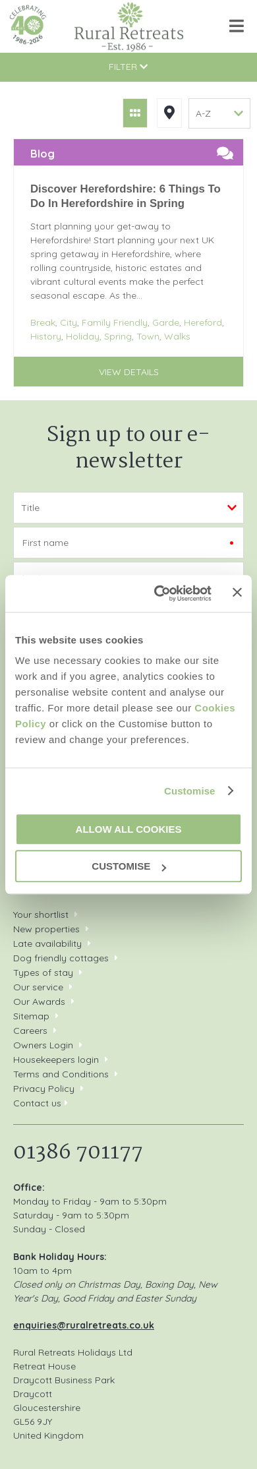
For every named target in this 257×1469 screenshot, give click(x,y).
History (45, 336)
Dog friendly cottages (61, 958)
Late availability (47, 943)
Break (42, 322)
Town (147, 336)
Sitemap (31, 1016)
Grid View (135, 113)
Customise (189, 790)
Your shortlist (41, 914)
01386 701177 (78, 1153)
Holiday (83, 336)
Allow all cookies (129, 829)
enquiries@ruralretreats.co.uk (83, 1325)
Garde (165, 322)
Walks (177, 336)
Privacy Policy (43, 1088)
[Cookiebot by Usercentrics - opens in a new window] (158, 593)
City (68, 322)
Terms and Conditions (61, 1074)
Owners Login (43, 1045)
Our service (38, 987)
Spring (118, 336)
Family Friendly (115, 322)
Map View (169, 113)
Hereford (203, 322)
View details (129, 372)
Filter (128, 67)
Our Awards (39, 1001)
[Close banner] (237, 592)
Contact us (37, 1103)
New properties (47, 929)
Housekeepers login (56, 1059)
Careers (30, 1030)
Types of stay (43, 972)
